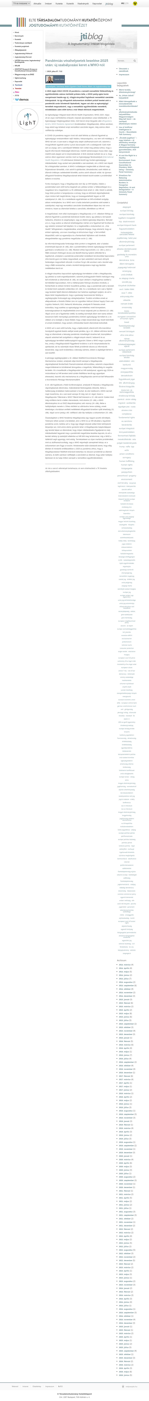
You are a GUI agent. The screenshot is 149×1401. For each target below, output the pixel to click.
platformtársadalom (126, 865)
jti (109, 3)
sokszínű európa (122, 875)
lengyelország (126, 815)
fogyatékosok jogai (127, 379)
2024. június (124, 1302)
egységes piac (124, 407)
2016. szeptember (126, 1062)
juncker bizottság (126, 690)
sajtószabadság (124, 918)
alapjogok (127, 207)
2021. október (125, 1218)
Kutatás (59, 3)
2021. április (124, 1198)
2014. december (125, 996)
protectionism (126, 642)
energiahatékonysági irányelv (127, 693)
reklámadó (131, 674)
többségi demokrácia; (127, 887)
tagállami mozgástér (126, 218)
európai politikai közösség (126, 839)
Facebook (18, 85)
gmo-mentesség (126, 618)
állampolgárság (127, 573)
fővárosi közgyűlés (126, 386)
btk (120, 383)
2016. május (124, 1051)
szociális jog (127, 282)
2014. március (125, 964)
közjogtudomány (123, 950)
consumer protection (127, 648)
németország (131, 738)
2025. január (124, 1326)
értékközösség (126, 741)
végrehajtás (127, 566)
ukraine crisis (126, 410)
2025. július (124, 1347)
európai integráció (126, 428)
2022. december (125, 1260)
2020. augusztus (126, 1177)
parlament (130, 907)
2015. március (125, 1006)
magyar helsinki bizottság (126, 521)
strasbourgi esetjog (126, 725)
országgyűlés (129, 915)
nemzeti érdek (127, 304)
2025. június (124, 1344)
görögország (128, 709)
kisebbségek (133, 875)
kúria (132, 260)
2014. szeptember (126, 985)
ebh (133, 900)
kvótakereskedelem (126, 826)
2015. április (124, 1010)
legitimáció (121, 486)
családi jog (122, 579)
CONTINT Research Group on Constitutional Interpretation (26, 70)
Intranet (25, 1386)
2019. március (125, 1128)
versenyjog (126, 271)
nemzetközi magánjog (126, 576)
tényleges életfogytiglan (127, 557)
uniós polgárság (127, 582)
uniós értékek (126, 275)
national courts (127, 645)
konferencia (127, 802)
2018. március (125, 1093)
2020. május (124, 1166)
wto (132, 361)
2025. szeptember (126, 1351)
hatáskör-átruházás (126, 504)
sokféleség (126, 878)
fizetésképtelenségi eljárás (127, 871)
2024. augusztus (126, 1309)
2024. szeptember (126, 1312)
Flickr (17, 92)
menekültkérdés (124, 439)
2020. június (124, 1170)
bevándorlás (127, 425)
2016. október (125, 1065)
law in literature (126, 806)
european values (126, 667)
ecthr (127, 450)
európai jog (127, 592)
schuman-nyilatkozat (127, 683)
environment (126, 479)
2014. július (124, 978)
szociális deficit (127, 489)
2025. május (124, 1340)
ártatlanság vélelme (126, 764)
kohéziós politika (124, 846)
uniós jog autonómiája (126, 603)
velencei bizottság (125, 944)
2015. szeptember (126, 1024)
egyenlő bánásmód (126, 897)
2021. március (125, 1194)
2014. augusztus (126, 982)
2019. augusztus (126, 1142)
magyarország (127, 368)
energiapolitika (127, 372)
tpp (132, 447)
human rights (126, 465)
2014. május (124, 971)
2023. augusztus (126, 1281)
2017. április (124, 1083)
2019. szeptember (126, 1145)
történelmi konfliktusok (126, 770)
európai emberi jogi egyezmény (126, 596)
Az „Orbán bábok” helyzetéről (126, 96)
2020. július (124, 1173)
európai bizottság (126, 214)
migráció (121, 403)
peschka (133, 904)
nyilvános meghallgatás (127, 855)
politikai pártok (127, 842)
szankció (120, 399)
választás (126, 300)
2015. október (125, 1027)
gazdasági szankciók (126, 570)
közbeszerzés (126, 751)
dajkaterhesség (127, 926)
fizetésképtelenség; (126, 881)
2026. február (124, 1361)
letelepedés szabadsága (127, 493)
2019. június (124, 1135)
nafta (128, 447)
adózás (132, 611)
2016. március (125, 1044)
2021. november (126, 1222)
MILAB (17, 66)
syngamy (132, 476)
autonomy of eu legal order (127, 661)
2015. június (124, 1017)
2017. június (124, 1090)
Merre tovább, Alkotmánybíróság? (127, 90)
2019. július (124, 1138)
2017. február (124, 1076)
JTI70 (17, 95)
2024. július (124, 1305)
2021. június (124, 1205)
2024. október (125, 1316)
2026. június (124, 1375)
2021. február (124, 1191)
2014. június (124, 975)
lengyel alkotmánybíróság (126, 783)
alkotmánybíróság (126, 242)
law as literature (126, 809)
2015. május (124, 1013)
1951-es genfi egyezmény (126, 722)
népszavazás (131, 891)
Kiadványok (83, 3)
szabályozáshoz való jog (127, 796)
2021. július (124, 1208)
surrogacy (127, 457)
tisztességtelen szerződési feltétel (126, 233)
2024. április (124, 1298)
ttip (120, 222)
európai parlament (127, 245)
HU (122, 3)
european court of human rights (126, 922)
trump (122, 447)
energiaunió (127, 696)
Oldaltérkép (37, 1386)
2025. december (125, 1358)
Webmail (15, 1386)
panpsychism (126, 472)
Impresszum (124, 74)
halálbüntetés (126, 680)
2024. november (126, 1319)
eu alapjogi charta (126, 278)
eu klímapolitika (126, 823)
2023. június (124, 1277)
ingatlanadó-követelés (126, 852)
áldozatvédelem (126, 547)
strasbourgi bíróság (127, 396)
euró (121, 289)
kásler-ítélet (129, 289)
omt (122, 709)
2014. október (125, 989)
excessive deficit (126, 635)
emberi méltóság (125, 900)
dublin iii (127, 719)
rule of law (131, 671)
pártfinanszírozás (126, 836)
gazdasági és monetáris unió (126, 255)
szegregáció (127, 953)
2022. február (124, 1229)
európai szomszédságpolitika (126, 629)
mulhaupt (131, 849)
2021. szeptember (126, 1215)
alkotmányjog (129, 383)
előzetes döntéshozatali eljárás (126, 250)
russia (133, 407)
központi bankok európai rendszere (127, 499)
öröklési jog (131, 579)
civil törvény (123, 483)
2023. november (126, 1284)
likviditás (122, 716)
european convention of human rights (127, 318)
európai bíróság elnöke (126, 728)
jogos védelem (127, 544)
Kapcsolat (97, 3)
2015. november (126, 1031)
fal (134, 716)
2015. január (124, 999)
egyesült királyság (127, 929)
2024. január (124, 1288)
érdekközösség (127, 745)
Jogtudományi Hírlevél (23, 53)
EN (127, 3)
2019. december (125, 1152)
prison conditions (127, 454)
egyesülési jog (126, 940)
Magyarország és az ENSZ (24, 74)
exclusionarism (127, 638)
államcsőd (132, 712)
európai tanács (124, 777)
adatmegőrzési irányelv (127, 510)
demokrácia (124, 260)
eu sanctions (127, 421)
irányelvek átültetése (126, 286)
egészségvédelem (127, 761)
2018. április (124, 1097)
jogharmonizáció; (123, 884)
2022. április (124, 1236)
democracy (122, 674)
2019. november (126, 1149)
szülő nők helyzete (123, 904)
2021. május (124, 1201)
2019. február (124, 1124)
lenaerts (127, 732)
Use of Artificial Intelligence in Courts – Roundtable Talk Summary (127, 131)
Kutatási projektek (22, 46)
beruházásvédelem (126, 793)
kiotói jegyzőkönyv (124, 830)
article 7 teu (123, 671)
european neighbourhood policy (126, 621)
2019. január (124, 1121)
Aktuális (37, 3)
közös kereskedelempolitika (126, 312)
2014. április (124, 968)
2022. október (125, 1253)
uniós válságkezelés (126, 773)
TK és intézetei (20, 3)
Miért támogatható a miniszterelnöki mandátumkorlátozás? (128, 103)
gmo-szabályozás (126, 614)
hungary (127, 654)
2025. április (124, 1337)
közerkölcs (126, 513)
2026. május (124, 1371)
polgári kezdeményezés (126, 443)
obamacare (126, 534)
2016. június (124, 1055)
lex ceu (131, 947)
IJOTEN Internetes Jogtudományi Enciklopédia (27, 61)
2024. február (124, 1291)
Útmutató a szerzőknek (124, 69)
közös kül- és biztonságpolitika (127, 391)
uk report (130, 626)
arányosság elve (126, 296)
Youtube (18, 88)
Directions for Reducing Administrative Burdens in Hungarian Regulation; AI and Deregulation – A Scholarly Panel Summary (127, 185)
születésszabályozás (126, 537)
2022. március (125, 1232)
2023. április (124, 1270)
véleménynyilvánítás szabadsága (127, 911)
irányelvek (132, 483)
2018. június (124, 1104)
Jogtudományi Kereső (23, 57)
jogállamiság (122, 238)
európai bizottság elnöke (126, 356)
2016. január (124, 1037)
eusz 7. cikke (127, 293)
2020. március (125, 1159)
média (122, 915)
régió (133, 846)
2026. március (125, 1365)
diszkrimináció (129, 222)
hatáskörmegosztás (126, 553)
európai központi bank (126, 225)
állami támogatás (127, 264)
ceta (134, 439)
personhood (122, 476)
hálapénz (131, 525)
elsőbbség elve (127, 507)
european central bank (129, 703)
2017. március (125, 1079)
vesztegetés (123, 525)
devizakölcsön (127, 376)
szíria (127, 780)
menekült (129, 716)
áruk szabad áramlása (126, 757)
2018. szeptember (126, 1114)
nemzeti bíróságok (127, 331)
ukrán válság (130, 399)
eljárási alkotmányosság (127, 790)
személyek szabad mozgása (127, 589)
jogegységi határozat (126, 267)
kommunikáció (122, 859)
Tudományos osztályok (23, 43)
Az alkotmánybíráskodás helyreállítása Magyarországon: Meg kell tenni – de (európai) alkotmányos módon (128, 116)
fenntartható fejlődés (126, 436)
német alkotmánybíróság (126, 340)
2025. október (125, 1354)
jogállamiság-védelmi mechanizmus (127, 819)
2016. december (125, 1072)
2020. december (125, 1187)
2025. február (124, 1330)
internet (127, 862)
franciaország (121, 738)
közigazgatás (126, 468)
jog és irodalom (124, 799)
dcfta (118, 703)
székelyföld (123, 849)
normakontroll (131, 786)
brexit (126, 322)
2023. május (124, 1274)
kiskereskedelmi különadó (126, 496)
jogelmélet (122, 907)
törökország (127, 767)
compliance (126, 414)
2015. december (125, 1034)
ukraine (123, 626)
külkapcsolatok (127, 550)
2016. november (126, 1069)
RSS (60, 1386)
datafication (132, 859)
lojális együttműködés (126, 563)
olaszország (122, 891)
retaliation (131, 651)
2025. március (125, 1333)
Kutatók (70, 3)
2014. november (126, 992)
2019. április (124, 1131)
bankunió (127, 365)
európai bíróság (126, 211)
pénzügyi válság (123, 712)
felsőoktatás (124, 947)
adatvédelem (124, 361)
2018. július (124, 1107)
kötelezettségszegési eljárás (126, 345)
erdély (132, 799)
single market (122, 651)
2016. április (124, 1048)
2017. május (124, 1086)
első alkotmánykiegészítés (126, 531)
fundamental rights (127, 417)
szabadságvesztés (129, 560)
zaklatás (132, 950)
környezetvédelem (127, 432)
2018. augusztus (126, 1110)
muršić (132, 918)
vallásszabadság (126, 528)
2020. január (124, 1156)
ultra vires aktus (126, 335)
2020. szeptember (126, 1180)
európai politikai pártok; (127, 833)
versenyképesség (123, 611)
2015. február (124, 1003)
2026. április (124, 1368)
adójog (133, 830)
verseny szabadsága (126, 677)
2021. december (125, 1225)
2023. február (124, 1264)
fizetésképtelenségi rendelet (127, 327)
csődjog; (133, 884)
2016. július (124, 1058)
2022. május (124, 1239)
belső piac (132, 238)
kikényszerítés (131, 486)
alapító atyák (126, 687)
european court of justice (126, 658)
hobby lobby (123, 541)
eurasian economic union (126, 699)
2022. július (124, 1246)
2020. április (124, 1163)
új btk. (120, 560)
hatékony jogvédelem (127, 735)
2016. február (124, 1041)
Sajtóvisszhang (20, 78)
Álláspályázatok (20, 50)
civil (133, 944)
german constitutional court (126, 706)
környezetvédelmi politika (126, 754)
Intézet (48, 3)
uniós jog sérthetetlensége (127, 600)
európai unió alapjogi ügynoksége (127, 517)
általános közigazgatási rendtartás (127, 936)
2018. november (126, 1117)
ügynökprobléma (126, 748)
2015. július (124, 1020)
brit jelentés (127, 632)
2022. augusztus (126, 1250)
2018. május (124, 1100)
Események (19, 36)
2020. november (126, 1184)
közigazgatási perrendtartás (126, 932)
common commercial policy (127, 894)
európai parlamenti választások (127, 351)
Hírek (17, 32)
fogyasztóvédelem (126, 229)
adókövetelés (126, 868)
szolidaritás (130, 403)
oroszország (127, 307)
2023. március (125, 1267)
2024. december (125, 1323)
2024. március (125, 1295)
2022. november (126, 1257)
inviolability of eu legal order (126, 664)
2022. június (124, 1243)
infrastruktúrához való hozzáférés (126, 607)
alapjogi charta (127, 586)
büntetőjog (131, 541)
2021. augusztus (126, 1211)
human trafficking (126, 461)
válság (132, 777)
